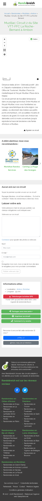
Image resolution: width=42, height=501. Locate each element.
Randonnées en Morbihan (13, 462)
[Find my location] (4, 54)
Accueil (7, 13)
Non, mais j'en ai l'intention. (21, 343)
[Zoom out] (4, 42)
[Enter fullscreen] (4, 50)
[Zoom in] (4, 39)
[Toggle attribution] (37, 79)
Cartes (33, 39)
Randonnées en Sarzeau (12, 470)
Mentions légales (33, 486)
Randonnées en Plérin (11, 421)
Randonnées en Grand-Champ (14, 465)
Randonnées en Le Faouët (12, 472)
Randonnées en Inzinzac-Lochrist (15, 467)
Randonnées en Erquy (11, 404)
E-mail (4, 253)
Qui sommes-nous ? (11, 483)
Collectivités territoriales (29, 483)
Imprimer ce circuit (21, 316)
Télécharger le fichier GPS (21, 296)
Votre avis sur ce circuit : (10, 214)
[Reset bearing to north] (4, 45)
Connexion (6, 240)
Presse (15, 486)
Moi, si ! (21, 338)
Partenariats (7, 486)
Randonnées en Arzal (11, 475)
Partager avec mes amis (20, 311)
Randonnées (16, 13)
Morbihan (25, 13)
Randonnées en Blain (31, 441)
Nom (4, 244)
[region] (21, 59)
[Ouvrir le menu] (5, 4)
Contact (22, 486)
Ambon (33, 13)
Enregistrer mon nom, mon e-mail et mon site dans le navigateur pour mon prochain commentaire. (20, 265)
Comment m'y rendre (21, 321)
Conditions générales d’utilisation (21, 490)
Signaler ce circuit (31, 130)
